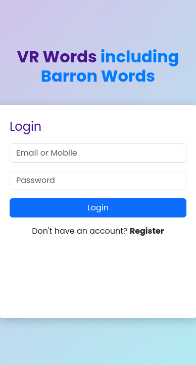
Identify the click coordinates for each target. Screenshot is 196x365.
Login (98, 207)
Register (147, 231)
